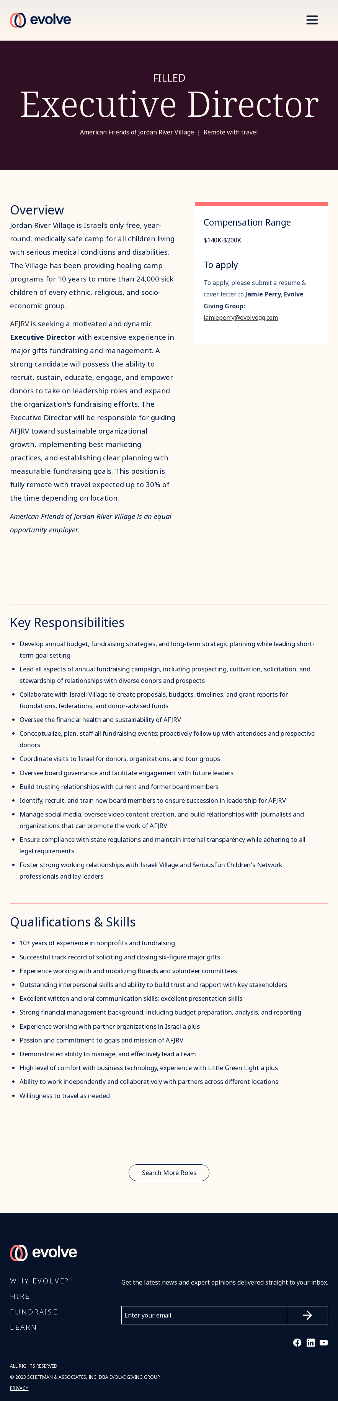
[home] (40, 20)
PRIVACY (19, 1388)
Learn (24, 1327)
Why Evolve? (39, 1281)
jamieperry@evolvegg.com (241, 317)
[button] (312, 20)
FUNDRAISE (34, 1312)
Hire (20, 1296)
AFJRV (19, 324)
